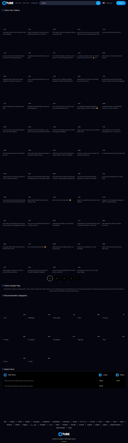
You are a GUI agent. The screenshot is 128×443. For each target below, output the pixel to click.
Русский (81, 424)
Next (78, 278)
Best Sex (18, 3)
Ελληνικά (9, 424)
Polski (57, 424)
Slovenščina (56, 421)
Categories (34, 3)
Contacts (64, 441)
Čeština (17, 424)
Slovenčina (66, 421)
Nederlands (46, 421)
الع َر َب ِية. (33, 424)
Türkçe (20, 421)
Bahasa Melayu (60, 427)
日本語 (107, 421)
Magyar (25, 424)
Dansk (122, 421)
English (97, 424)
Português (43, 424)
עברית (50, 424)
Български (36, 421)
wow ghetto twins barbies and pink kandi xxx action (19, 386)
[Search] (98, 3)
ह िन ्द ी (83, 421)
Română (65, 424)
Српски (75, 421)
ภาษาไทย (92, 421)
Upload (121, 3)
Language (107, 3)
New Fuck (26, 3)
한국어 (100, 421)
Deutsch (27, 421)
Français (12, 421)
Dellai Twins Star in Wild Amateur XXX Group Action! (19, 380)
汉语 (5, 421)
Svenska (73, 424)
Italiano (105, 424)
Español (89, 424)
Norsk (70, 427)
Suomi (115, 421)
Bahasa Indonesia (116, 424)
